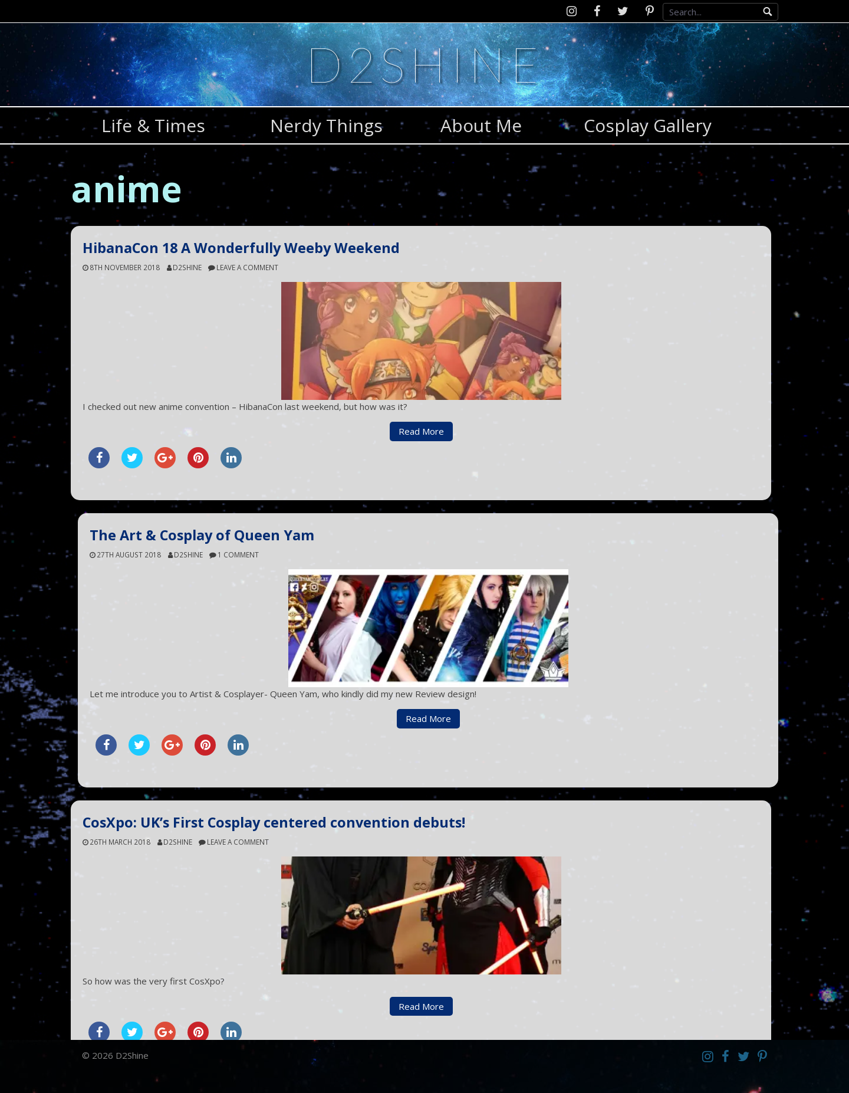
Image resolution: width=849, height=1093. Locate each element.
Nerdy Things (326, 125)
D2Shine (424, 64)
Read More (421, 431)
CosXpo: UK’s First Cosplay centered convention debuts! (274, 822)
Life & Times (153, 125)
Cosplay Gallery (648, 125)
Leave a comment (247, 267)
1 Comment (238, 554)
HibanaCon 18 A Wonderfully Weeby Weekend (241, 247)
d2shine (187, 267)
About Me (481, 125)
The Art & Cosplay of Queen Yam (202, 535)
